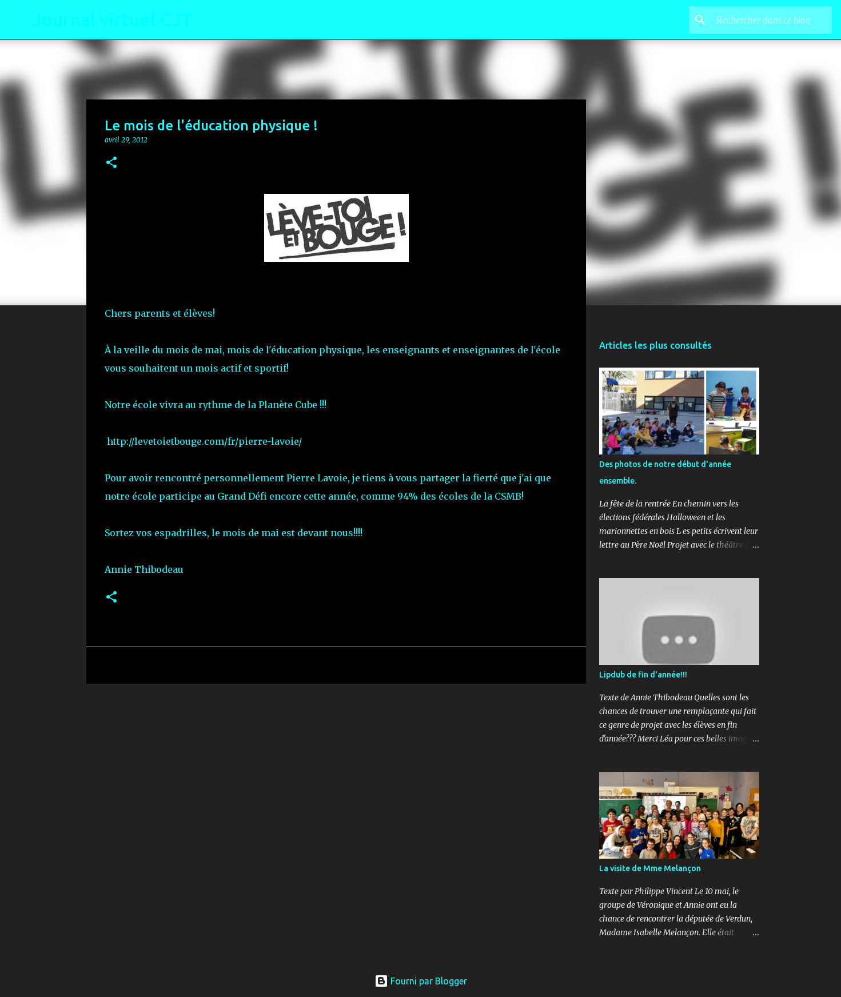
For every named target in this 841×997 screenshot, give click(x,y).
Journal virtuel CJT (112, 19)
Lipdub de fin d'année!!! (643, 674)
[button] (111, 163)
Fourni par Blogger (420, 981)
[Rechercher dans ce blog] (772, 20)
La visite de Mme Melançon (650, 868)
